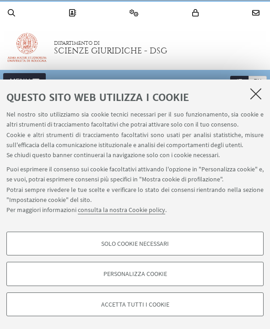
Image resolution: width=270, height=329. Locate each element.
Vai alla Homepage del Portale (27, 48)
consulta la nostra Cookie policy (121, 210)
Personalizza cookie (135, 274)
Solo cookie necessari (135, 243)
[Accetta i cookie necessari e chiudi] (255, 93)
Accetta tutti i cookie (135, 304)
